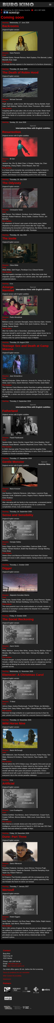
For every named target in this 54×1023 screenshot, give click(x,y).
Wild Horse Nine (13, 723)
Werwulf (8, 890)
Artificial (8, 783)
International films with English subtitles (33, 127)
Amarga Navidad (8, 288)
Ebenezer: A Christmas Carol (23, 674)
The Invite (9, 238)
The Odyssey (11, 183)
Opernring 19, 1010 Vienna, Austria (16, 10)
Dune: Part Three (14, 836)
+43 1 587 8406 (39, 10)
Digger (7, 568)
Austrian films (44, 463)
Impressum (7, 979)
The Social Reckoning (18, 619)
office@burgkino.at (14, 964)
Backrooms (10, 26)
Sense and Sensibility (17, 515)
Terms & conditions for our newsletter (16, 972)
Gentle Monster (13, 461)
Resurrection (11, 132)
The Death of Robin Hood (20, 72)
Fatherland (10, 410)
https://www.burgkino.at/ (15, 966)
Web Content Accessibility (12, 976)
